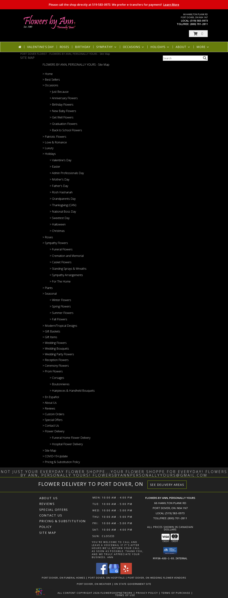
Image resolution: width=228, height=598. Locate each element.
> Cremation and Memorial (67, 256)
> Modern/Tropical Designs (60, 326)
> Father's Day (59, 186)
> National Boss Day (63, 211)
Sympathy (106, 47)
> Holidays (49, 154)
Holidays (160, 47)
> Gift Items (50, 337)
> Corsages (57, 378)
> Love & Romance (55, 142)
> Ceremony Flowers (56, 366)
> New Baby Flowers (63, 111)
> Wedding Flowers (55, 343)
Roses (64, 47)
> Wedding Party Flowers (58, 354)
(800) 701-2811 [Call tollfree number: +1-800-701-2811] (199, 24)
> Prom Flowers (53, 371)
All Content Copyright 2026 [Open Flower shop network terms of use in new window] (79, 592)
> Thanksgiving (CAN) (63, 205)
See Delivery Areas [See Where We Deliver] (167, 485)
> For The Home (60, 281)
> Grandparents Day (63, 199)
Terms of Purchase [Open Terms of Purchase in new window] (175, 592)
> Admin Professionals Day (67, 173)
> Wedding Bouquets (56, 348)
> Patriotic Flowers (54, 137)
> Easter (55, 167)
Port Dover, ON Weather (94, 583)
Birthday (82, 47)
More (203, 47)
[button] (198, 33)
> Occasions (50, 85)
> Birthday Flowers (61, 104)
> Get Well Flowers (61, 117)
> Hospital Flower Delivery (66, 444)
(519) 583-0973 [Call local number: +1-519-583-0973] (199, 20)
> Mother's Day (59, 179)
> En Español (51, 397)
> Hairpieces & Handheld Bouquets (72, 391)
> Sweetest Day (60, 218)
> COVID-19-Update (55, 456)
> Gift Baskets (51, 331)
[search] (205, 58)
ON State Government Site (132, 583)
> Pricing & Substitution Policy (61, 462)
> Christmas (57, 231)
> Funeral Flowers (61, 249)
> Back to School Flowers (66, 130)
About (183, 47)
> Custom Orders (53, 414)
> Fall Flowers (58, 319)
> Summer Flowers (61, 313)
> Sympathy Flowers (55, 243)
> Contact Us (51, 425)
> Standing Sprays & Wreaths (68, 269)
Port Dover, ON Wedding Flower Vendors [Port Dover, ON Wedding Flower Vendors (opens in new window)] (157, 577)
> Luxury (48, 148)
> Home (48, 74)
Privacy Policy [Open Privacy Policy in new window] (147, 592)
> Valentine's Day (60, 160)
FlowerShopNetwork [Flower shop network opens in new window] (117, 592)
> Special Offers (53, 420)
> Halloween (58, 224)
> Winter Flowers (60, 300)
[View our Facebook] (102, 573)
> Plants (48, 288)
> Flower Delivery (53, 431)
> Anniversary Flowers (64, 98)
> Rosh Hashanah (61, 192)
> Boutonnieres (60, 384)
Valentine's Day (40, 47)
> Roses (48, 237)
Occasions (134, 47)
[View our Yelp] (126, 573)
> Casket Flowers (60, 262)
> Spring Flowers (60, 306)
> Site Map (49, 450)
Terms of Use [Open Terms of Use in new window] (125, 595)
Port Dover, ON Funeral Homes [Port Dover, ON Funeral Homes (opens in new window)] (63, 577)
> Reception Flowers (56, 360)
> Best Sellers (51, 80)
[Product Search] (182, 58)
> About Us (50, 403)
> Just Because (59, 92)
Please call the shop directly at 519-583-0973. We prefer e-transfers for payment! (114, 5)
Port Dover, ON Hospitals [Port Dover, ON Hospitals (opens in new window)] (106, 577)
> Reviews (49, 408)
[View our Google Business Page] (114, 573)
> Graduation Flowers (63, 124)
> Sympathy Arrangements (66, 275)
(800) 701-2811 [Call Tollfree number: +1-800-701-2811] (177, 518)
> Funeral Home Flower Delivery (70, 438)
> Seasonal (50, 294)
